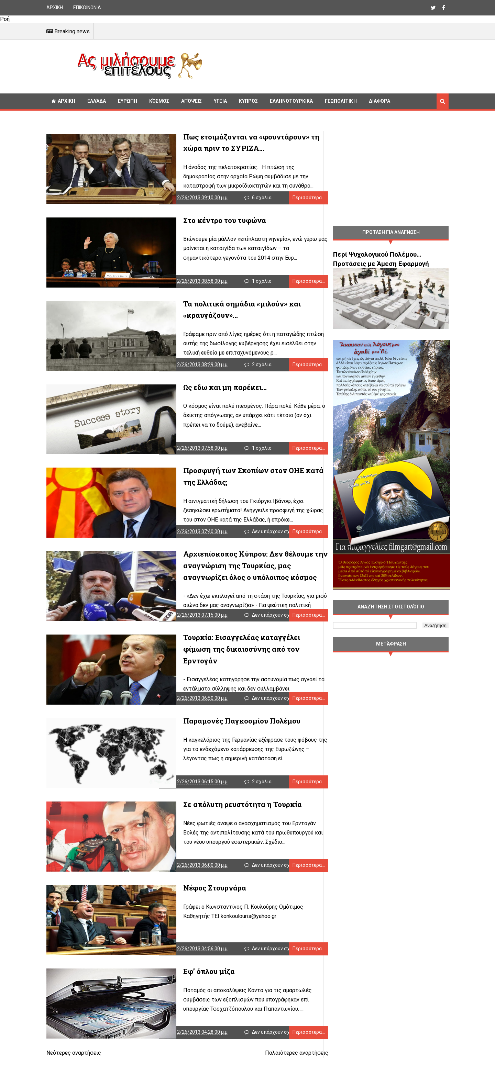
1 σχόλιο (257, 284)
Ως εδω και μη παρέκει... (202, 392)
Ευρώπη (127, 101)
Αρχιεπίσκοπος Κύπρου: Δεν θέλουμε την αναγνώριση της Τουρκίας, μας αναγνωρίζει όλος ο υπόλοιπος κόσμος (237, 574)
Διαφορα (379, 101)
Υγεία (220, 101)
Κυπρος (248, 101)
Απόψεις (191, 101)
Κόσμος (159, 101)
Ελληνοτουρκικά (291, 101)
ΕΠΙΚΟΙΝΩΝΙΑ (87, 7)
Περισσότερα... (295, 199)
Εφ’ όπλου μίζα (186, 989)
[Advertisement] (328, 65)
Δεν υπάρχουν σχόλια (271, 540)
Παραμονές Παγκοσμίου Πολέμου (219, 733)
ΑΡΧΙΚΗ (54, 7)
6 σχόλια (257, 199)
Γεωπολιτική (341, 101)
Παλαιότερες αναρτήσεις (283, 1072)
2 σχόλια (257, 369)
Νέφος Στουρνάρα (192, 903)
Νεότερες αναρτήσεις (73, 1072)
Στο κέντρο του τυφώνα (202, 222)
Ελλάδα (96, 101)
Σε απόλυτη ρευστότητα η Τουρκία (220, 818)
